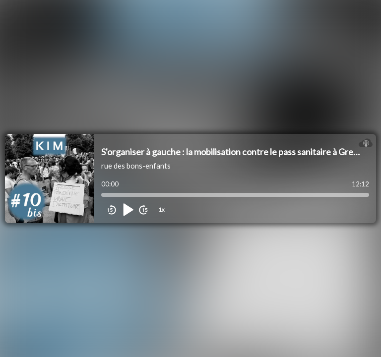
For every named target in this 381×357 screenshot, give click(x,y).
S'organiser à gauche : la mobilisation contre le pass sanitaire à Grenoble (238, 151)
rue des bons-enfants (136, 165)
